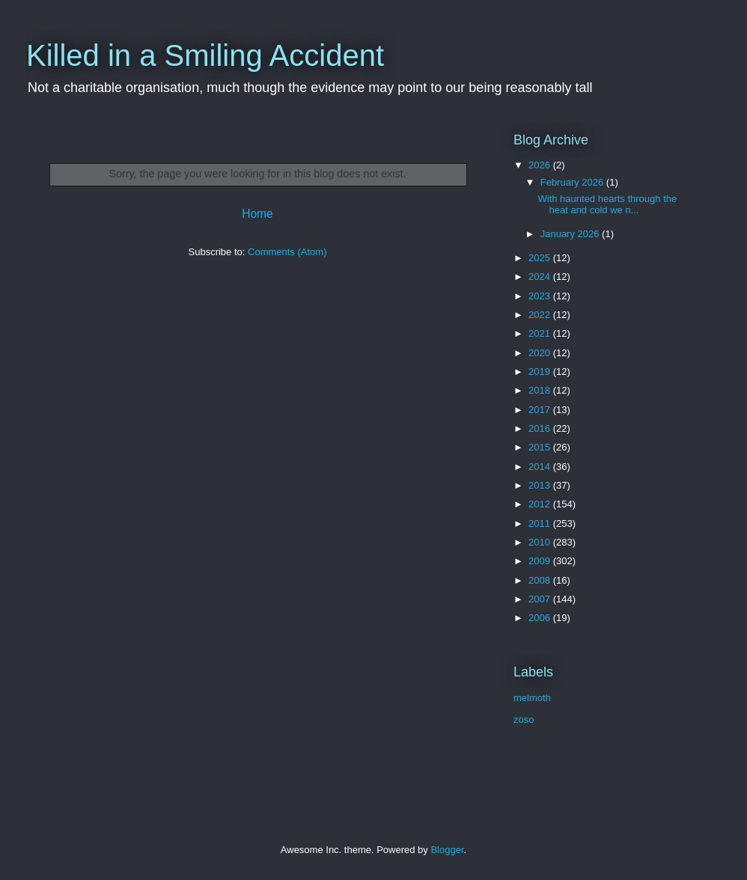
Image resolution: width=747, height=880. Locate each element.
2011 (540, 523)
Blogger (446, 849)
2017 (540, 409)
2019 (540, 371)
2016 (540, 428)
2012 (540, 504)
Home (257, 213)
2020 (540, 352)
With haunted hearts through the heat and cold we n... (607, 204)
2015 (540, 447)
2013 (540, 485)
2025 (540, 257)
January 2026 (571, 233)
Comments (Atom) (287, 251)
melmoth (532, 697)
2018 (540, 390)
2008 (540, 580)
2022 (540, 314)
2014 (540, 466)
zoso (523, 719)
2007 (540, 599)
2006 (540, 617)
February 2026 (573, 182)
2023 (540, 296)
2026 (540, 165)
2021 (540, 333)
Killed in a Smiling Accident (205, 55)
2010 (540, 542)
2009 (540, 560)
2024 (540, 276)
